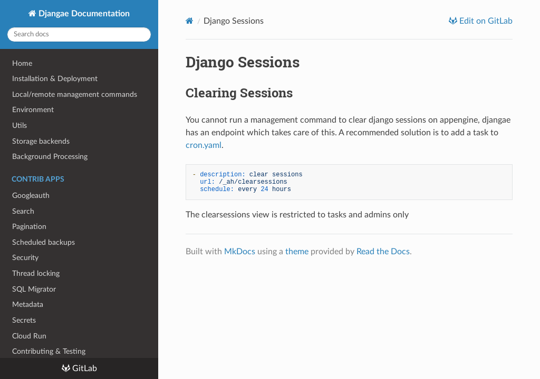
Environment (33, 110)
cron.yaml (203, 145)
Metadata (27, 304)
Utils (19, 125)
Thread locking (36, 273)
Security (25, 258)
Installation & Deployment (55, 79)
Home (22, 63)
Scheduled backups (43, 242)
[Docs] (190, 20)
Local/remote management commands (74, 94)
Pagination (29, 227)
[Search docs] (79, 34)
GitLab (83, 368)
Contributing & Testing (48, 351)
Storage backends (41, 141)
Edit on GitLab (485, 21)
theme (296, 251)
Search (23, 211)
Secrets (24, 320)
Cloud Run (29, 336)
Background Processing (50, 157)
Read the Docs (383, 251)
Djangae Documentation (83, 13)
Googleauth (31, 196)
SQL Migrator (34, 289)
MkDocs (239, 251)
